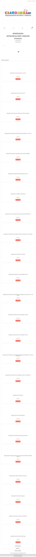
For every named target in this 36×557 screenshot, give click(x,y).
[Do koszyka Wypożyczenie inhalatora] (18, 401)
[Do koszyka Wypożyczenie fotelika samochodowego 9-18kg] (18, 341)
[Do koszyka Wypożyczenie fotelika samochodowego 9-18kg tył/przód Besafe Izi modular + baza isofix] (18, 361)
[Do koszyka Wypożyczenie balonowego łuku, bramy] (18, 79)
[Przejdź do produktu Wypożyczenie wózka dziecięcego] (18, 490)
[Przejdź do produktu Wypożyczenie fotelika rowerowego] (18, 248)
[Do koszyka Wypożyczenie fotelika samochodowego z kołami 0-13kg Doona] (18, 381)
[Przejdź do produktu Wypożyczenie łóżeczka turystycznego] (18, 530)
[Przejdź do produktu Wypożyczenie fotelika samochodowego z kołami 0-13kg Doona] (18, 369)
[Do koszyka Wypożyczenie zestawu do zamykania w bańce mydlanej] (18, 119)
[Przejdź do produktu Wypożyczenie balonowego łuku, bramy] (18, 67)
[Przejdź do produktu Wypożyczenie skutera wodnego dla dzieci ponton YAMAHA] (18, 148)
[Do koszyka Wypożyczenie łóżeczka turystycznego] (18, 542)
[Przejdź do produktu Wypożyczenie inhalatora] (18, 389)
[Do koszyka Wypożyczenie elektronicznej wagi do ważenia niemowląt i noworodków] (18, 240)
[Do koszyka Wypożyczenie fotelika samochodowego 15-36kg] (18, 320)
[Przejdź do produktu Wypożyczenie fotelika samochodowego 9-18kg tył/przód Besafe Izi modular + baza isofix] (18, 349)
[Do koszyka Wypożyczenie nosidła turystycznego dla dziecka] (18, 441)
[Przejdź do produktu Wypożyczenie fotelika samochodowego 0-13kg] (18, 268)
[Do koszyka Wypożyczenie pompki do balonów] (18, 99)
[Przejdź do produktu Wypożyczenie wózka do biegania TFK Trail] (18, 470)
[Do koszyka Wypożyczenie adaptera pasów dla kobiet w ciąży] (18, 180)
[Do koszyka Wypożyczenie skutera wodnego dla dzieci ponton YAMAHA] (18, 159)
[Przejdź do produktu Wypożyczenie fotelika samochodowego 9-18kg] (18, 329)
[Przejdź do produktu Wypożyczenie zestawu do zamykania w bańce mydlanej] (18, 107)
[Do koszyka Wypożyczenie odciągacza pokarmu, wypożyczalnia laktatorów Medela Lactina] (18, 461)
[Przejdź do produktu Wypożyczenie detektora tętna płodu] (18, 188)
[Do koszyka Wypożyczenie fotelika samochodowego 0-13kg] (18, 280)
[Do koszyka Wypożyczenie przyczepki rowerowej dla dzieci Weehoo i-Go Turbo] (18, 139)
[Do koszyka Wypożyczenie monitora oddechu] (18, 421)
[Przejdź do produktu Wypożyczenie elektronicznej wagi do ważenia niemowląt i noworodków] (18, 228)
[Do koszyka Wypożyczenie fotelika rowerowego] (18, 260)
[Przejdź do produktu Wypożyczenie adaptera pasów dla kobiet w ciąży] (18, 168)
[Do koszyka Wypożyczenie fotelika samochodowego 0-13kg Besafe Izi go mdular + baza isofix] (18, 300)
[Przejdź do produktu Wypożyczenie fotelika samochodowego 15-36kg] (18, 309)
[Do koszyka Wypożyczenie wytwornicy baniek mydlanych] (18, 522)
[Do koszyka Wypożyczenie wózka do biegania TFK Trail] (18, 482)
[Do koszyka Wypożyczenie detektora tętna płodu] (18, 200)
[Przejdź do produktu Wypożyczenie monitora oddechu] (18, 409)
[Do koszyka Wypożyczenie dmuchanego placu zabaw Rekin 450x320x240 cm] (18, 220)
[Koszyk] (31, 28)
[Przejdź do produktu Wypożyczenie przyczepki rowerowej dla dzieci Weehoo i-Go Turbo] (18, 56)
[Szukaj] (13, 28)
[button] (4, 28)
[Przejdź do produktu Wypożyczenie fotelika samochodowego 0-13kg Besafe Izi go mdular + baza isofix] (18, 288)
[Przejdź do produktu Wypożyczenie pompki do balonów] (18, 87)
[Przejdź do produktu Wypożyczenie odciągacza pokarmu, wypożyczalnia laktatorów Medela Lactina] (18, 450)
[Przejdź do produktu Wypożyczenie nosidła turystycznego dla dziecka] (18, 429)
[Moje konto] (22, 28)
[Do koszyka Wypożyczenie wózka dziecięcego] (18, 502)
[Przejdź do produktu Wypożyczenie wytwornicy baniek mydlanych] (18, 510)
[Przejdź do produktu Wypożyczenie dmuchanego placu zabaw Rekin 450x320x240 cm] (18, 208)
